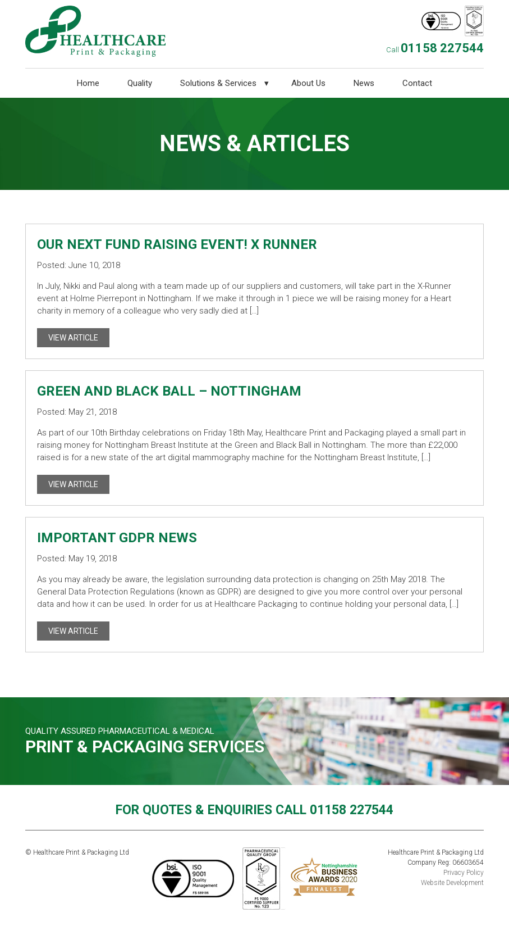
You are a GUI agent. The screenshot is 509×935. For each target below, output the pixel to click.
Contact (417, 83)
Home (88, 83)
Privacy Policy (463, 873)
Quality (139, 83)
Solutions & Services (218, 83)
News (364, 83)
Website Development (452, 883)
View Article (73, 337)
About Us (308, 83)
